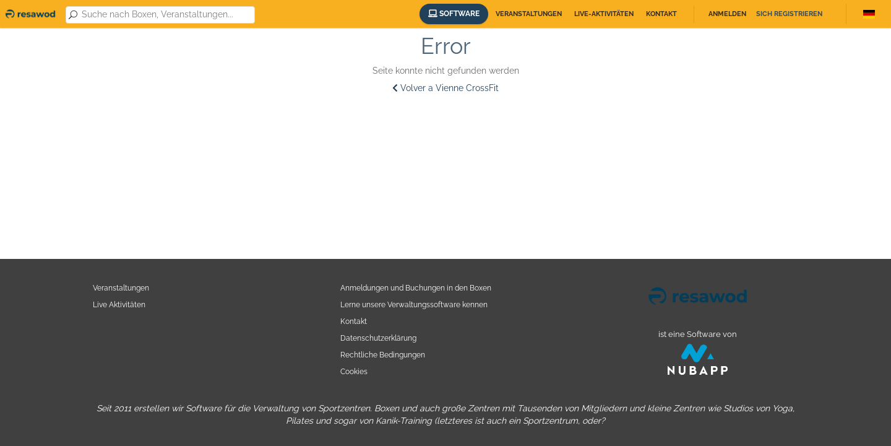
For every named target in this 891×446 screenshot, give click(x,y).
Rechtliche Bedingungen (382, 354)
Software (454, 13)
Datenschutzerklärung (378, 338)
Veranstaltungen (529, 14)
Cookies (354, 371)
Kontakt (661, 14)
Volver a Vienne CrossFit (445, 88)
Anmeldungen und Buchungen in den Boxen (415, 287)
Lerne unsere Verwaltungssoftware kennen (414, 304)
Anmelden (727, 14)
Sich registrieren (789, 14)
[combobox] (166, 15)
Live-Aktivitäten (604, 14)
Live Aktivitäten (119, 304)
